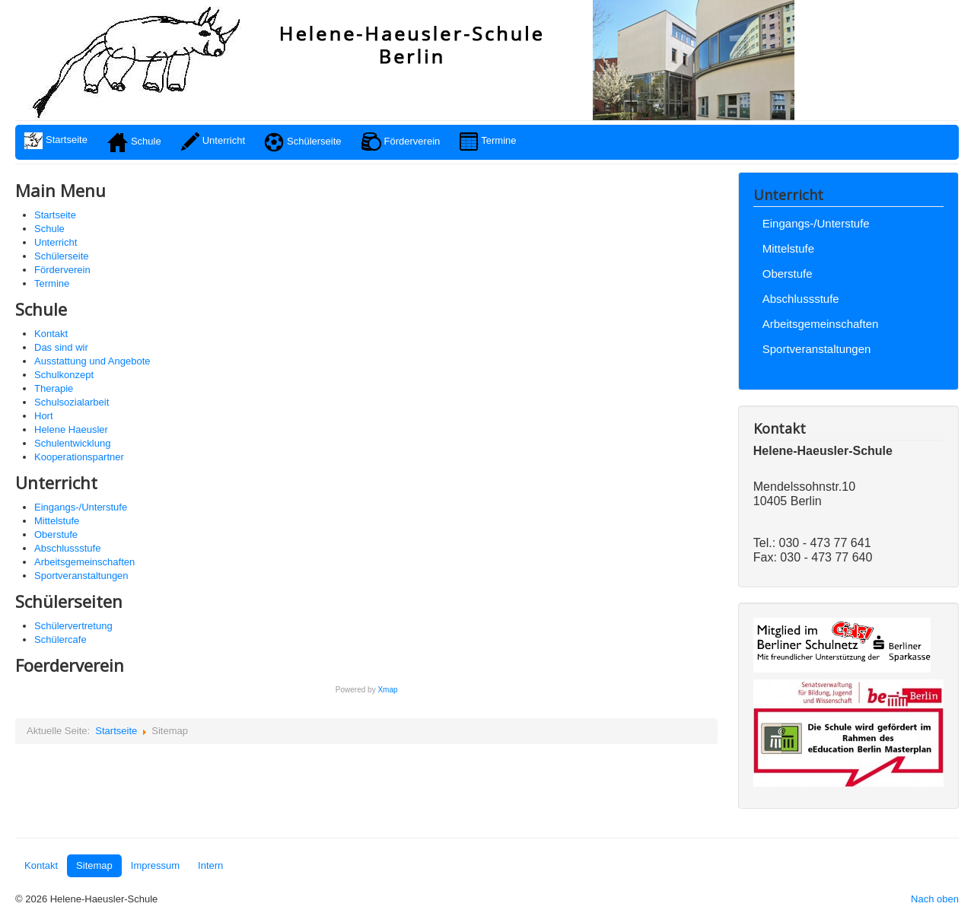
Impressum (155, 865)
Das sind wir (61, 347)
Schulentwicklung (72, 443)
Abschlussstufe (67, 548)
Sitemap (94, 865)
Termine (51, 283)
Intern (210, 865)
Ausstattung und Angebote (92, 361)
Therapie (53, 388)
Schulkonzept (64, 374)
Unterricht (55, 242)
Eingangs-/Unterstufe (80, 507)
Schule (49, 228)
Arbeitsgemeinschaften (84, 562)
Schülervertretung (73, 625)
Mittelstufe (56, 520)
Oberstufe (56, 534)
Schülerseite (61, 256)
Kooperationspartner (79, 457)
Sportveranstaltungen (81, 575)
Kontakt (51, 333)
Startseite (55, 215)
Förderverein (62, 269)
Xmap (387, 690)
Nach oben (935, 899)
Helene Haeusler (71, 429)
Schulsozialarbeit (71, 402)
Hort (43, 416)
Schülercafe (60, 639)
